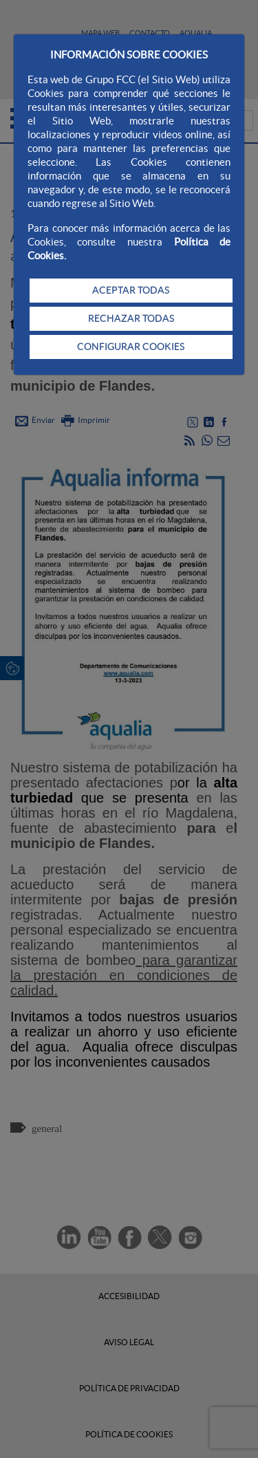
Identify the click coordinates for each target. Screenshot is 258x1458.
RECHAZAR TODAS (131, 318)
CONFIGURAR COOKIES (130, 346)
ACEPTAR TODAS (130, 290)
